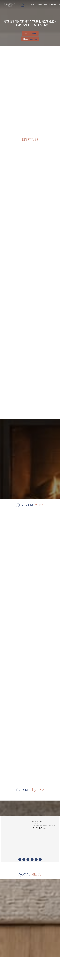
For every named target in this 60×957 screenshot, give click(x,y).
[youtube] (32, 859)
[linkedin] (23, 859)
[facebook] (19, 859)
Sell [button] (45, 4)
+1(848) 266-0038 (39, 829)
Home (32, 4)
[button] (10, 5)
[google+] (40, 859)
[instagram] (28, 859)
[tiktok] (36, 859)
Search (30, 33)
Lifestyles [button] (53, 4)
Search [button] (39, 4)
